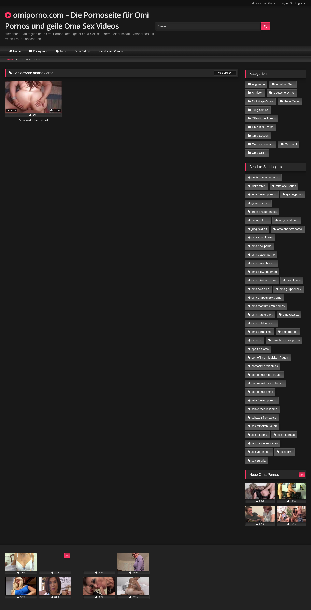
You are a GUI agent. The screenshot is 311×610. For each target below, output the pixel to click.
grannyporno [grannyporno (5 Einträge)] (294, 194)
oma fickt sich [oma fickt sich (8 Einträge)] (260, 289)
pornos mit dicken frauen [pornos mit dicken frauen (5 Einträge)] (267, 383)
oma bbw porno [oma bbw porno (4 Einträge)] (261, 246)
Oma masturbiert (263, 144)
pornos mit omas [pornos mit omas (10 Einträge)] (262, 391)
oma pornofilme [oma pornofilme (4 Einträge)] (261, 331)
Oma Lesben (260, 135)
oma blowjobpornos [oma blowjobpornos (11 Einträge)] (264, 271)
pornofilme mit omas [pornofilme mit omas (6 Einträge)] (264, 366)
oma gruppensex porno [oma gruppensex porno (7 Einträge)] (266, 297)
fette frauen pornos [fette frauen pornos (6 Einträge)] (263, 194)
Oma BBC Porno (263, 127)
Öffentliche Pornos (264, 118)
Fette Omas (292, 101)
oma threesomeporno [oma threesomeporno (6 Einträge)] (286, 340)
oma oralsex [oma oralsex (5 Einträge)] (291, 314)
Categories (40, 51)
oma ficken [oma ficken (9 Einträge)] (293, 280)
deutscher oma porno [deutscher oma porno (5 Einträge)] (265, 177)
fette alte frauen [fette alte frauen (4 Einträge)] (286, 186)
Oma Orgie (259, 152)
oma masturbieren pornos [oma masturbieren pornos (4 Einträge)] (268, 306)
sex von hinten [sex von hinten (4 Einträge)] (260, 451)
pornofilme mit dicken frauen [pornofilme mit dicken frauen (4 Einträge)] (269, 357)
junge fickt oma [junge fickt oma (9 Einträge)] (288, 220)
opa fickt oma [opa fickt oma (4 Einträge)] (260, 349)
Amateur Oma (285, 84)
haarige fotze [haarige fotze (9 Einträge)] (259, 220)
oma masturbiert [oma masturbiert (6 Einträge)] (261, 314)
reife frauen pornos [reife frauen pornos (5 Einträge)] (263, 400)
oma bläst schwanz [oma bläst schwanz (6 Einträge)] (263, 280)
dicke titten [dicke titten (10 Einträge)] (258, 186)
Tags (63, 51)
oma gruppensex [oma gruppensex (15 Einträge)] (290, 289)
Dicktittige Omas (262, 101)
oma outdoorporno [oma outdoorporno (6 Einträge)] (263, 323)
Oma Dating (82, 51)
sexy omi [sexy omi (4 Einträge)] (286, 451)
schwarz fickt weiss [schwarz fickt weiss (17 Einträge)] (263, 417)
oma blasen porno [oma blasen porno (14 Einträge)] (263, 254)
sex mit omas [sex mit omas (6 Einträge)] (286, 434)
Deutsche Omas (283, 92)
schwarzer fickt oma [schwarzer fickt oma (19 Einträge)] (264, 409)
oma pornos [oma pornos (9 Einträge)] (289, 331)
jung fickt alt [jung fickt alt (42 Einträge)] (259, 229)
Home (17, 51)
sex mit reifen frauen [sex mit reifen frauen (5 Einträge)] (264, 443)
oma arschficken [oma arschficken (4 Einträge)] (262, 237)
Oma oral (291, 144)
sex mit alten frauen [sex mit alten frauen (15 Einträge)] (264, 426)
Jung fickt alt (260, 110)
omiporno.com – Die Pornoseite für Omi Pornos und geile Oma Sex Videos (77, 20)
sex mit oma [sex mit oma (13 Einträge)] (259, 434)
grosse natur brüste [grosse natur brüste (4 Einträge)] (264, 211)
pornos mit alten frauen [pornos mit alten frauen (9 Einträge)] (266, 374)
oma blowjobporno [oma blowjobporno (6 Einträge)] (263, 263)
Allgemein (258, 84)
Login (284, 3)
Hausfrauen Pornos (110, 51)
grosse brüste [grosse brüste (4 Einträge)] (260, 203)
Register (300, 3)
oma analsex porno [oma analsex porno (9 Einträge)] (289, 229)
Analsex (257, 92)
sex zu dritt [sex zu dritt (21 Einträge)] (258, 460)
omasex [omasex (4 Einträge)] (256, 340)
